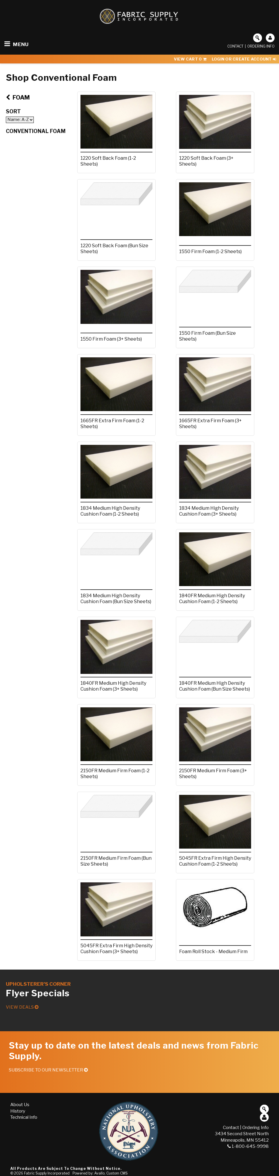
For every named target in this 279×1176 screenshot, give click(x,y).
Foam (18, 97)
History (17, 1111)
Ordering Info (261, 46)
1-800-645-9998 (248, 1146)
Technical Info (23, 1117)
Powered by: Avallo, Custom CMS (100, 1173)
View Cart (190, 59)
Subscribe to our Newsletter (48, 1070)
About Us (19, 1104)
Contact (235, 46)
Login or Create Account (244, 59)
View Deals (22, 1007)
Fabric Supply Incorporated (47, 1173)
